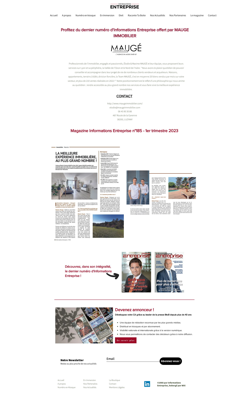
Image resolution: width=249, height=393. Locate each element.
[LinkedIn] (147, 384)
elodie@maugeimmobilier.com (125, 107)
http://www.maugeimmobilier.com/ (125, 103)
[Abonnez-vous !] (171, 361)
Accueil (61, 380)
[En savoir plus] (125, 340)
